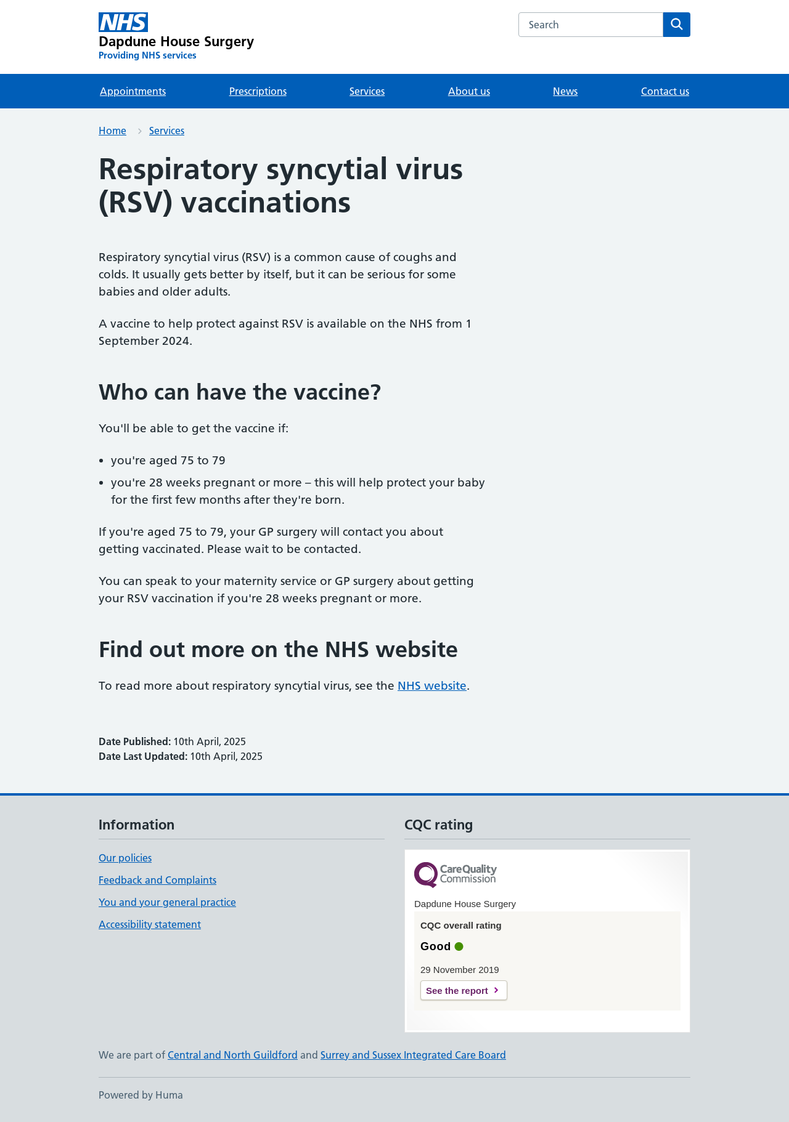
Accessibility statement (150, 924)
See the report (457, 990)
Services (367, 91)
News (565, 91)
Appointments (133, 91)
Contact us (665, 91)
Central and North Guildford (233, 1055)
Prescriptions (258, 91)
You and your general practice (167, 902)
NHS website (432, 686)
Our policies (125, 858)
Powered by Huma (141, 1095)
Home (112, 130)
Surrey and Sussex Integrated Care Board (413, 1055)
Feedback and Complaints (157, 880)
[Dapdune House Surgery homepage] (176, 37)
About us (469, 91)
